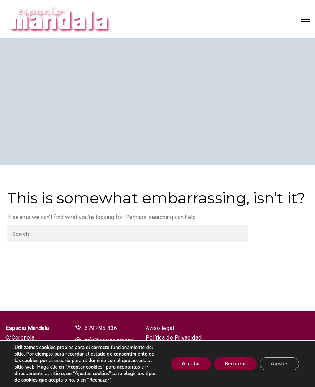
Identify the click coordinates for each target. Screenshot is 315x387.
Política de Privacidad (174, 337)
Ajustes (279, 363)
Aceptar (191, 363)
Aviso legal (160, 328)
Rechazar (235, 363)
